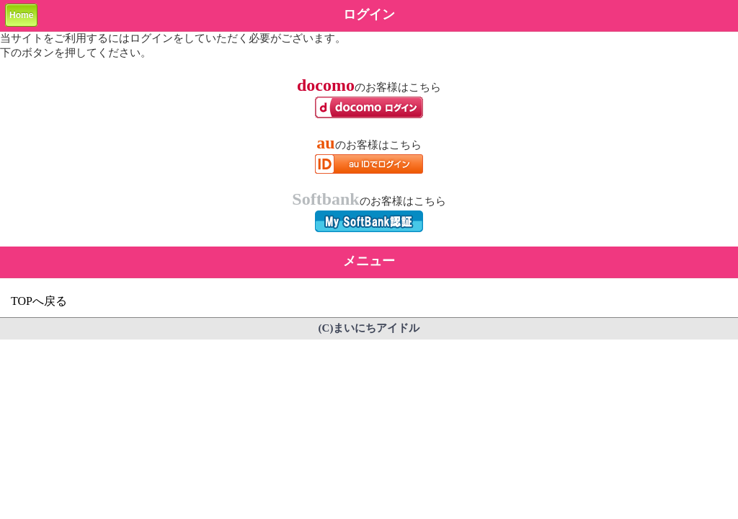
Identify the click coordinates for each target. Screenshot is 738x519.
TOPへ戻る (39, 301)
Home (21, 15)
